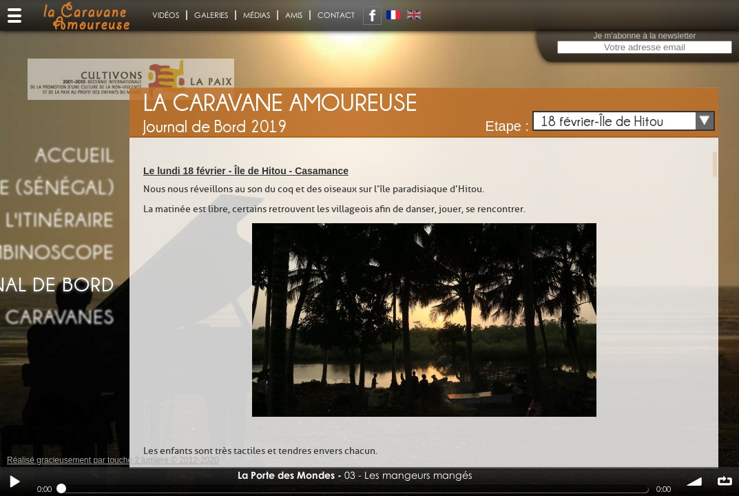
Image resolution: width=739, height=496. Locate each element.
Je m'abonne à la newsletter (644, 36)
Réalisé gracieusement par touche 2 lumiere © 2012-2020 (113, 460)
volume (694, 481)
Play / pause (14, 481)
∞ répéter (724, 481)
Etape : (507, 126)
